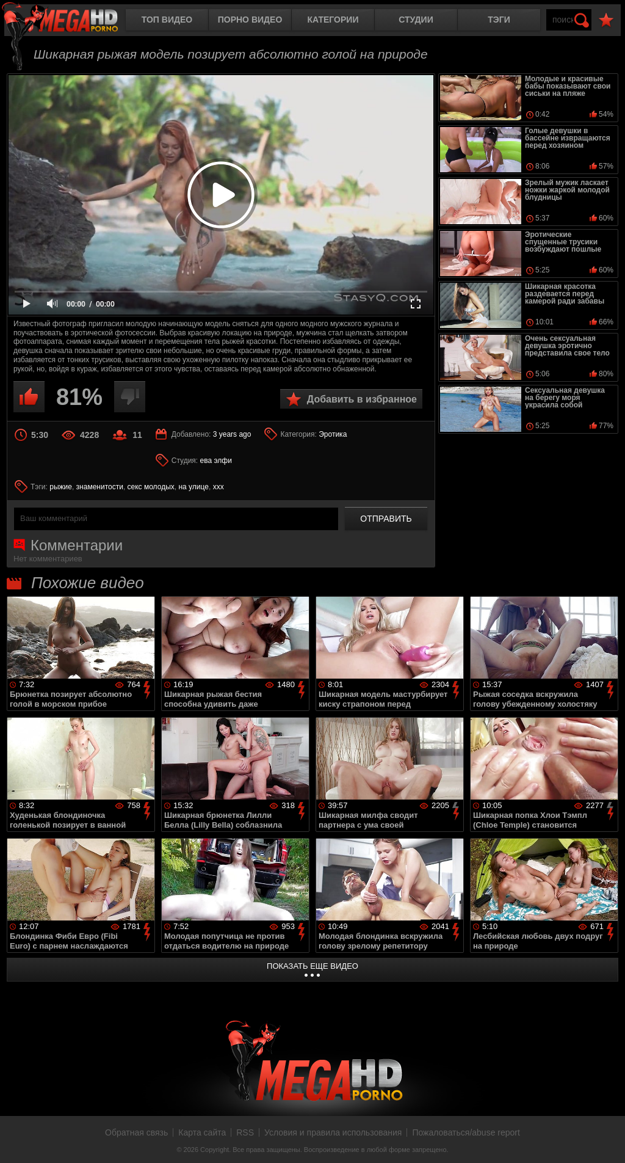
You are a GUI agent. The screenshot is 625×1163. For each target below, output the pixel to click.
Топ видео (167, 19)
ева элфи (216, 460)
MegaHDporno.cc (70, 21)
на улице (193, 487)
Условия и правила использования (333, 1132)
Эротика (333, 434)
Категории (333, 19)
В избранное (606, 20)
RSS (245, 1132)
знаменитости (99, 487)
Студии (416, 19)
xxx (218, 487)
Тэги (499, 19)
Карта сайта (202, 1132)
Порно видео (250, 19)
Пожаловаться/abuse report (466, 1132)
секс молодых (151, 487)
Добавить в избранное (362, 399)
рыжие (60, 487)
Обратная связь (136, 1132)
